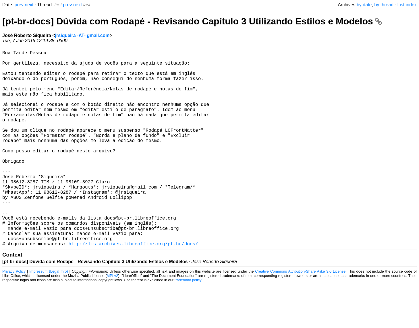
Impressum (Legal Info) (48, 315)
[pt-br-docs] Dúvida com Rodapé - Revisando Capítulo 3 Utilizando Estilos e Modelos (192, 21)
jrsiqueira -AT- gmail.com (82, 35)
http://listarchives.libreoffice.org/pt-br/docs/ (133, 287)
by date (364, 4)
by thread (383, 4)
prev (19, 4)
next (29, 4)
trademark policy (188, 323)
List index (407, 4)
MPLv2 (112, 319)
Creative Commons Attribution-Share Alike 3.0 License (300, 315)
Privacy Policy (14, 315)
